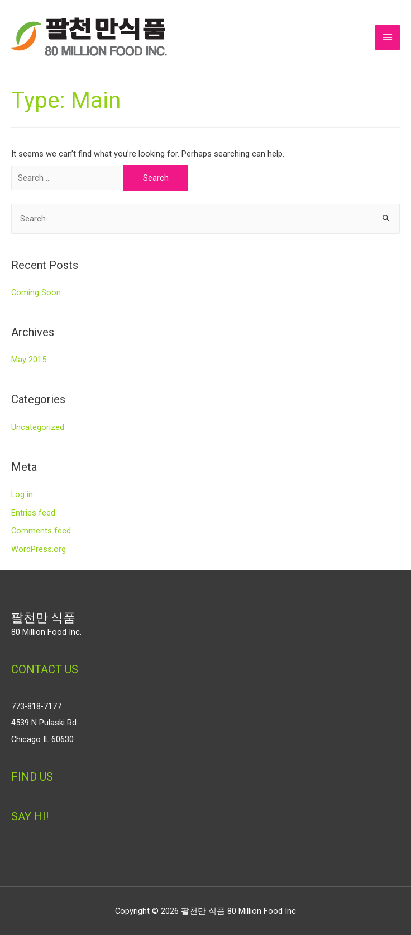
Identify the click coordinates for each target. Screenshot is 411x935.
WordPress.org (38, 549)
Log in (22, 494)
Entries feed (33, 513)
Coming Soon (36, 292)
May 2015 (28, 360)
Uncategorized (37, 427)
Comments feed (41, 531)
